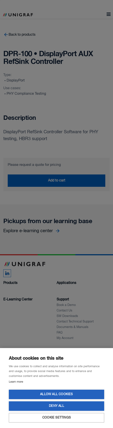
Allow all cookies (56, 394)
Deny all (56, 406)
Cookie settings (56, 417)
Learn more (16, 381)
